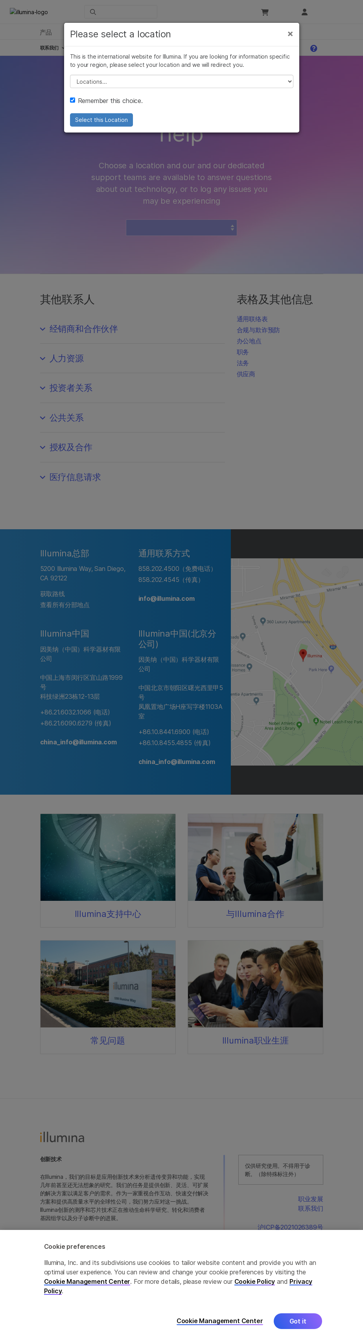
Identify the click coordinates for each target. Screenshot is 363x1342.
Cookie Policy (254, 1281)
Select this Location (101, 121)
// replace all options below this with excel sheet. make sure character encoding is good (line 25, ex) (181, 82)
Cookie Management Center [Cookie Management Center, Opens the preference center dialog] (220, 1321)
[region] (181, 1286)
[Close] (290, 34)
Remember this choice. (106, 102)
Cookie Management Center (87, 1281)
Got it (297, 1321)
